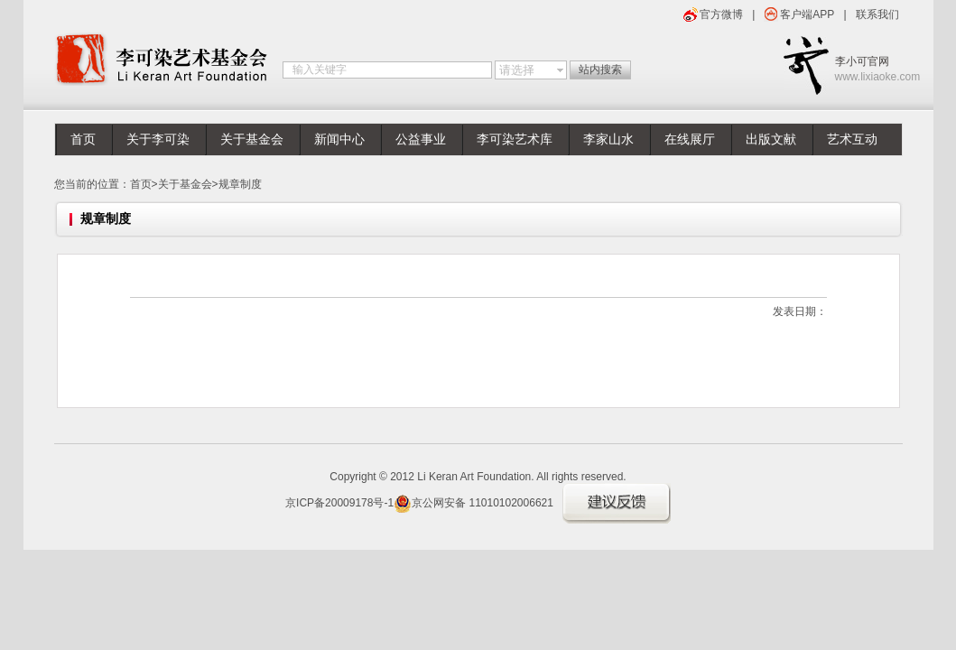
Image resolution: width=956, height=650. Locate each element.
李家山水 (608, 139)
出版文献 (771, 139)
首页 (83, 139)
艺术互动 (852, 139)
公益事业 (420, 139)
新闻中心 (339, 139)
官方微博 (721, 14)
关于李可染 (158, 139)
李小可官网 (869, 70)
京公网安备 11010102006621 (473, 503)
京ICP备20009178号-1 (339, 503)
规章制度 (240, 184)
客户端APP (807, 14)
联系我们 (877, 14)
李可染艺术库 (514, 139)
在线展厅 (689, 139)
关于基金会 (251, 139)
